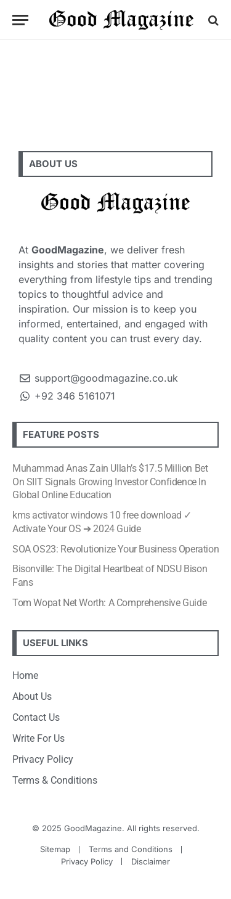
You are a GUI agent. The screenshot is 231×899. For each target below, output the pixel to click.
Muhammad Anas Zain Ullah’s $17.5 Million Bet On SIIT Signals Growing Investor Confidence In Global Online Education (110, 481)
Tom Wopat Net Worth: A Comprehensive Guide (109, 603)
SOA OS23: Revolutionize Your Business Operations (118, 549)
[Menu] (20, 20)
